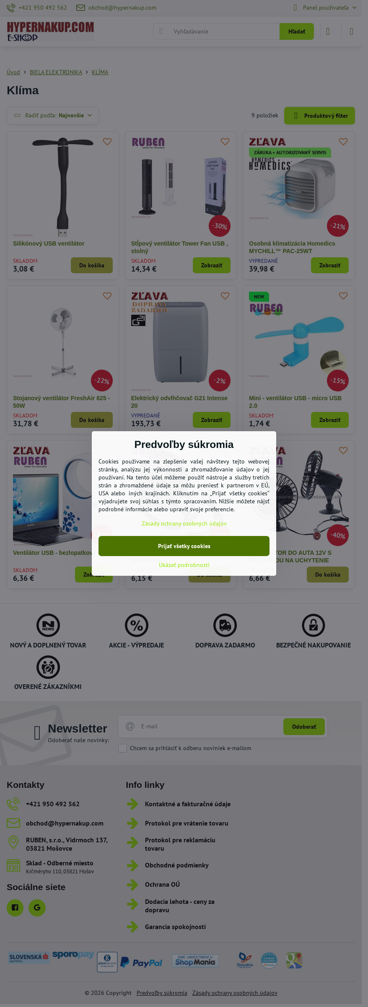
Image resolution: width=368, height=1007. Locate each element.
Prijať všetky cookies (184, 546)
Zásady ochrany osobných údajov (184, 523)
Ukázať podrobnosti (184, 565)
